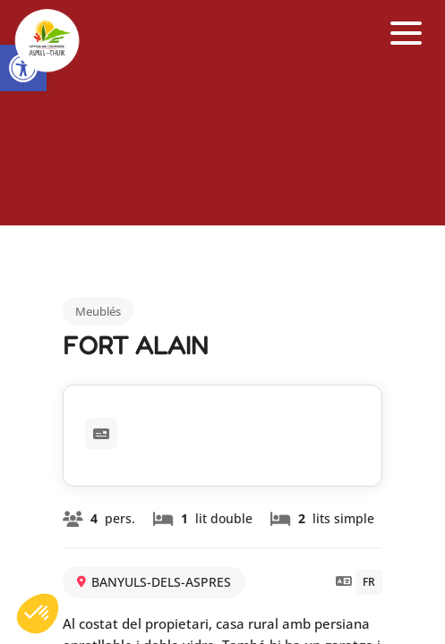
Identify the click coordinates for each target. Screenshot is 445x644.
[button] (406, 33)
